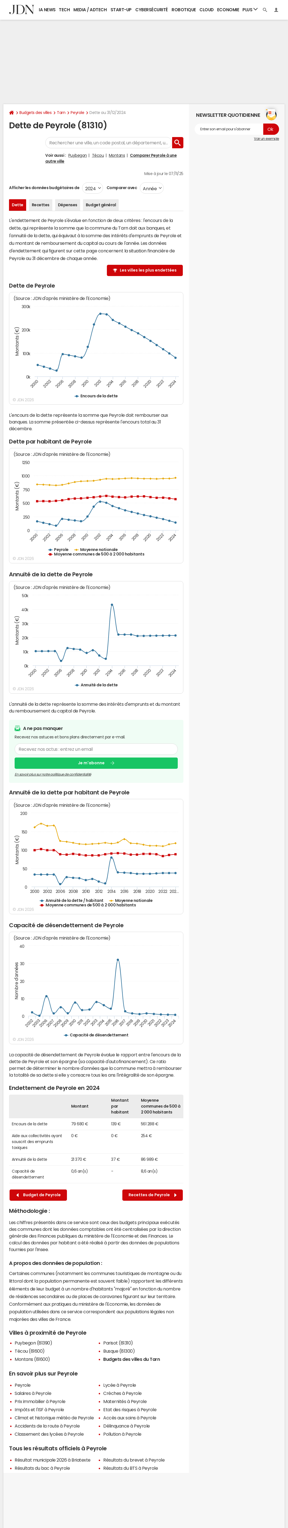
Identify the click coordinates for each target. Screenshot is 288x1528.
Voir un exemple (266, 138)
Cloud (206, 10)
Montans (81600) (32, 1359)
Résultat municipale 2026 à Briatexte (53, 1460)
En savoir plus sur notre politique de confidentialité (53, 774)
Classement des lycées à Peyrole (49, 1434)
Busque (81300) (119, 1351)
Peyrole (77, 113)
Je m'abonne (91, 763)
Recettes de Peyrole (153, 1195)
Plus (250, 9)
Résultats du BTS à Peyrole (130, 1468)
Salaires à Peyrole (33, 1393)
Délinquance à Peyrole (126, 1426)
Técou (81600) (30, 1351)
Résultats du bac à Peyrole (42, 1468)
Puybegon (77, 155)
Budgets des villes (35, 113)
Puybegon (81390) (33, 1343)
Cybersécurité (151, 10)
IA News (47, 10)
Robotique (184, 10)
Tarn (61, 113)
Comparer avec (121, 188)
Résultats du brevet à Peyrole (134, 1460)
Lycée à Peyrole (119, 1385)
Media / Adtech (90, 10)
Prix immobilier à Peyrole (40, 1401)
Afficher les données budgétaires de (44, 188)
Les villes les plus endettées (148, 270)
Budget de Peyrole (38, 1195)
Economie (228, 10)
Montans (117, 155)
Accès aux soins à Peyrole (129, 1417)
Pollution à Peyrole (122, 1434)
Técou (98, 155)
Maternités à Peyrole (125, 1401)
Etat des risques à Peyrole (130, 1409)
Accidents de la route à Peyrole (47, 1426)
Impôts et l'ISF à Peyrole (39, 1409)
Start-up (121, 10)
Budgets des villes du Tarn (131, 1359)
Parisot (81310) (118, 1343)
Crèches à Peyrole (122, 1393)
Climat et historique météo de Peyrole (54, 1417)
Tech (64, 10)
